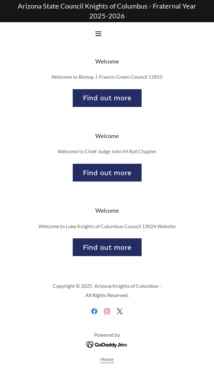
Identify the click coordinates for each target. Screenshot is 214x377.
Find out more (107, 98)
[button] (107, 33)
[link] (94, 311)
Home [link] (107, 359)
